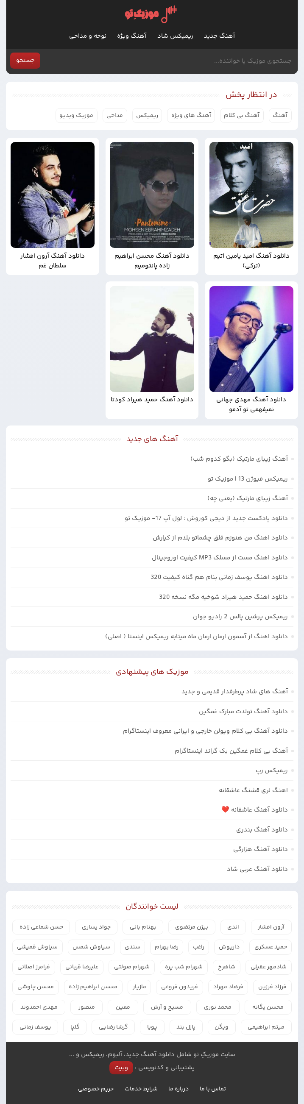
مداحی (114, 115)
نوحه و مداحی (87, 36)
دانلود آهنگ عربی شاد (257, 869)
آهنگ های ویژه (191, 115)
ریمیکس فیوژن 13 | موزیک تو (248, 479)
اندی (233, 927)
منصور (86, 1007)
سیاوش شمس (91, 947)
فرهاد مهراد (228, 987)
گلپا (75, 1027)
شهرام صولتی (132, 967)
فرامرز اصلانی (33, 967)
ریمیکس (147, 115)
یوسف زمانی (35, 1027)
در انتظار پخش (251, 95)
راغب (198, 947)
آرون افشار (271, 927)
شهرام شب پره (184, 967)
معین (123, 1007)
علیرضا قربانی (81, 967)
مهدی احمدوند (39, 1007)
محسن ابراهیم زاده (93, 987)
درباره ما (178, 1089)
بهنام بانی (143, 927)
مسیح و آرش (167, 1007)
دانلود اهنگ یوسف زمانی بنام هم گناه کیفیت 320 (219, 577)
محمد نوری (217, 1007)
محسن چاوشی (35, 987)
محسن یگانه (268, 1007)
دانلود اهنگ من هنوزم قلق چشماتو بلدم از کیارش (220, 538)
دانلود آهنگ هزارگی (260, 849)
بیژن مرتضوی (191, 927)
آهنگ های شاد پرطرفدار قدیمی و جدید (234, 692)
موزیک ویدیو (76, 115)
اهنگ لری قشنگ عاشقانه (253, 790)
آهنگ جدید (219, 36)
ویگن (222, 1027)
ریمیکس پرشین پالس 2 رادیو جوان (240, 617)
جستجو (25, 60)
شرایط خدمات (141, 1089)
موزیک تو (150, 14)
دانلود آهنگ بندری (262, 830)
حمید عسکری (270, 947)
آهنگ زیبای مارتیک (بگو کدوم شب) (239, 459)
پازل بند (185, 1027)
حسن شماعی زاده (41, 927)
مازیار (139, 987)
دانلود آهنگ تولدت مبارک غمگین (243, 712)
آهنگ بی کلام (241, 115)
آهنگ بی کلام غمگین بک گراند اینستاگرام (231, 751)
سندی (132, 947)
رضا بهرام (166, 947)
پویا (152, 1027)
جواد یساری (96, 927)
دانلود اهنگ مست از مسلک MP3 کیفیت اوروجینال (220, 558)
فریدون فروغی (179, 987)
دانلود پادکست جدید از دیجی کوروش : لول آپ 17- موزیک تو (206, 518)
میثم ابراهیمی (266, 1027)
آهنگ (280, 115)
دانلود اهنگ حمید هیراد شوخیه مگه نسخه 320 (223, 597)
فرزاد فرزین (272, 987)
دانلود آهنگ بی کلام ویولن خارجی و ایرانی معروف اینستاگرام (205, 731)
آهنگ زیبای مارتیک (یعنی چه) (247, 498)
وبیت (121, 1068)
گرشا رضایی (113, 1027)
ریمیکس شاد (175, 36)
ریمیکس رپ (272, 771)
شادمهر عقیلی (269, 967)
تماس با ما (213, 1089)
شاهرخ (226, 967)
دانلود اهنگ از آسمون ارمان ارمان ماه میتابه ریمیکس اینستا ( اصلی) (196, 637)
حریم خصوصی (96, 1089)
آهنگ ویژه (131, 36)
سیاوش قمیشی (37, 947)
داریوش (229, 947)
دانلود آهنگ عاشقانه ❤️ (254, 810)
